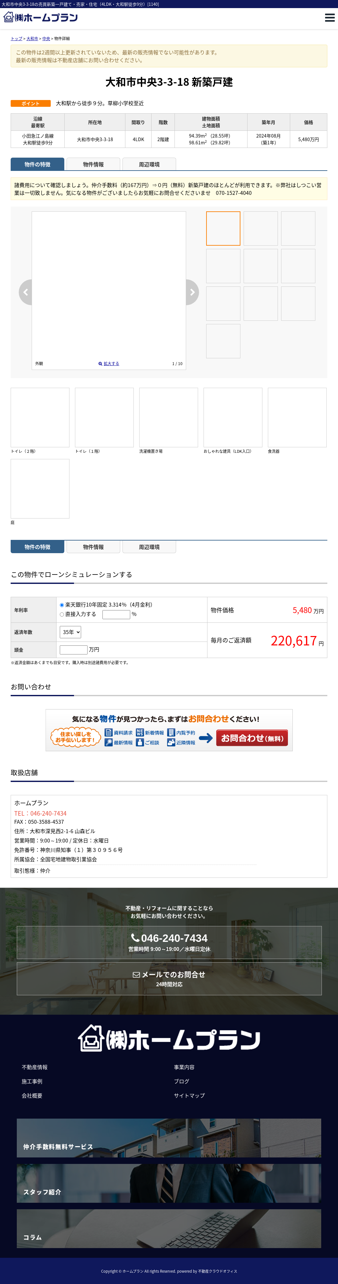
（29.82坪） (220, 142)
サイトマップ (189, 1095)
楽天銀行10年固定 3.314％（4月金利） (110, 604)
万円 (94, 649)
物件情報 (93, 164)
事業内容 (184, 1067)
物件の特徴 (37, 164)
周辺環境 (149, 164)
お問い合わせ (252, 738)
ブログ (181, 1081)
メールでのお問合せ (169, 979)
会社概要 (32, 1095)
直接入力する (80, 614)
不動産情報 (35, 1067)
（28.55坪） (220, 135)
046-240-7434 (169, 942)
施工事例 (32, 1081)
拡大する (109, 363)
